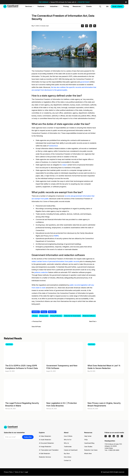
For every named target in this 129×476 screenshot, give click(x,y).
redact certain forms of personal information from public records (55, 261)
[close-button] (126, 2)
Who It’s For (67, 439)
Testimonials (68, 446)
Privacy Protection (56, 315)
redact (64, 165)
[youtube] (118, 436)
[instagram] (122, 436)
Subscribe (28, 437)
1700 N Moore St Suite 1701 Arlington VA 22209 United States (113, 446)
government (84, 82)
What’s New (88, 453)
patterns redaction (41, 272)
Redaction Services (45, 457)
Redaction (52, 312)
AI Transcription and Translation (48, 450)
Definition (36, 312)
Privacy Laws (44, 315)
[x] (110, 436)
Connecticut (53, 146)
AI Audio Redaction (45, 439)
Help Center (87, 436)
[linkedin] (114, 436)
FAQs (86, 439)
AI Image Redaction (45, 446)
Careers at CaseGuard (70, 450)
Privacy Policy (8, 472)
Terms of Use (18, 472)
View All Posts (36, 326)
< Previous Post (37, 321)
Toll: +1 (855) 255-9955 (112, 450)
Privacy (44, 312)
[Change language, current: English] (106, 6)
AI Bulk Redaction (44, 453)
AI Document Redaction (46, 443)
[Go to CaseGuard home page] (10, 6)
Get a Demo (67, 457)
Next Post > (93, 321)
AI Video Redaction (45, 436)
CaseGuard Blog (89, 443)
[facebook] (106, 436)
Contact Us (67, 460)
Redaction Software (89, 315)
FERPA (56, 236)
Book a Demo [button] (117, 6)
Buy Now (67, 453)
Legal (26, 472)
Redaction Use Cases (90, 450)
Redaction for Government (72, 315)
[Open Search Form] (100, 6)
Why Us (66, 443)
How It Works (68, 436)
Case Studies (88, 446)
